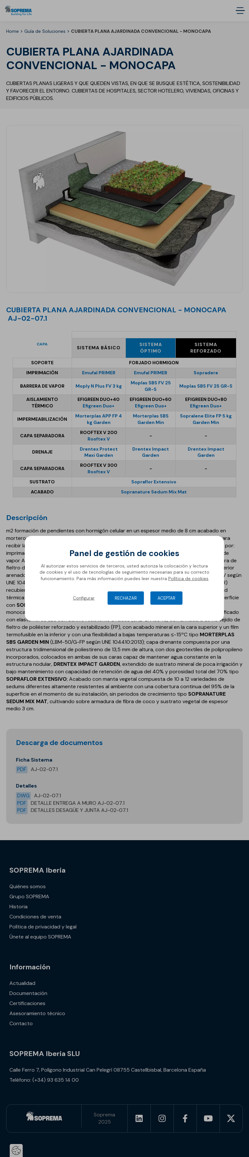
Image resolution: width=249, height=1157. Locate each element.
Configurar (84, 598)
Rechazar (126, 598)
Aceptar (166, 598)
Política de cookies (188, 578)
